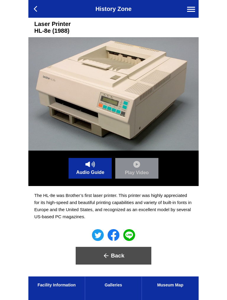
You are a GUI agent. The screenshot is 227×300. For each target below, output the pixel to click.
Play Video (137, 168)
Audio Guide (90, 168)
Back (113, 255)
